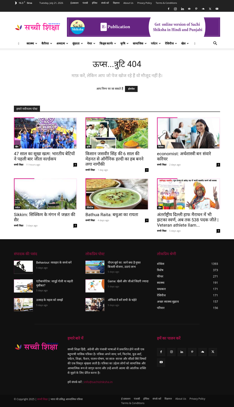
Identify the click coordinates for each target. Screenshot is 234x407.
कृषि (124, 43)
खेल (185, 43)
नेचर (91, 43)
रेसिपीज (171, 43)
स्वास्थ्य (32, 43)
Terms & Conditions (166, 2)
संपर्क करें (105, 2)
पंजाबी (85, 2)
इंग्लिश (94, 2)
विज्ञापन (116, 2)
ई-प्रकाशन (74, 2)
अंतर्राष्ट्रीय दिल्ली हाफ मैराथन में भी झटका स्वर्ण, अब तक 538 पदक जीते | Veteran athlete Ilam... (187, 220)
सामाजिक (140, 43)
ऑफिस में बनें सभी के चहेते (122, 300)
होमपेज (131, 89)
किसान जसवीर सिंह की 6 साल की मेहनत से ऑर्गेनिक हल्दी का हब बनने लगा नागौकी (114, 159)
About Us (128, 2)
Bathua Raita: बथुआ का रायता (111, 214)
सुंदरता (77, 43)
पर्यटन (156, 43)
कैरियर (46, 43)
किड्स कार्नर (108, 43)
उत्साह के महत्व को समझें (49, 300)
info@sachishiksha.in (98, 382)
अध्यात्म (62, 43)
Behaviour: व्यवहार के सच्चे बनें (54, 262)
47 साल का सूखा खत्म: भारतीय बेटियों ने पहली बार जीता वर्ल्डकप (44, 156)
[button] (215, 44)
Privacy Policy (144, 2)
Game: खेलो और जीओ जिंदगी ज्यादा (128, 281)
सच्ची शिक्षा (18, 164)
